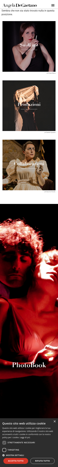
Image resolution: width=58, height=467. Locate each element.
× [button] (54, 421)
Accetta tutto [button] (16, 461)
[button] (53, 5)
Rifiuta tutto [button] (42, 461)
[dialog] (29, 442)
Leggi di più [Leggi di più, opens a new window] (25, 437)
